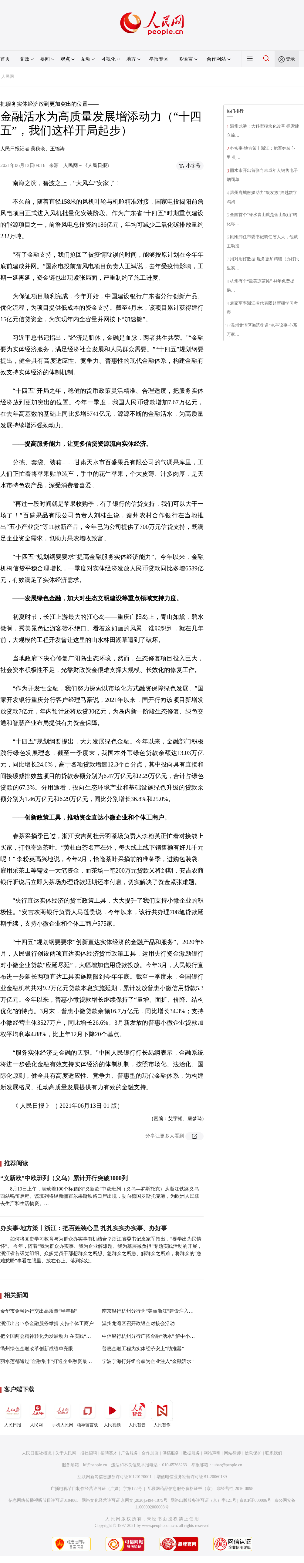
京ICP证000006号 (255, 1500)
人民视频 (112, 1413)
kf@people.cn (95, 1465)
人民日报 (12, 1413)
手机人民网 (62, 1413)
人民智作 (162, 1413)
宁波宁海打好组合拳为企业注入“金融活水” (148, 1361)
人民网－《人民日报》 (87, 165)
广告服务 (129, 1453)
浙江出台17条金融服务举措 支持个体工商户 (47, 1323)
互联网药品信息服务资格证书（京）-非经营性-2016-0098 (200, 1488)
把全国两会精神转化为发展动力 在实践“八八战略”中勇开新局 (66, 1336)
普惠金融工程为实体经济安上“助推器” (143, 1348)
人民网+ (37, 1413)
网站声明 (212, 1453)
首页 (5, 59)
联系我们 (273, 1453)
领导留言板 (87, 1413)
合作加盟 (150, 1453)
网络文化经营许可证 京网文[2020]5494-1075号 (125, 1500)
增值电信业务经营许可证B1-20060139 (192, 1476)
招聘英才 (108, 1453)
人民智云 (137, 1413)
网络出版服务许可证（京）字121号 (203, 1500)
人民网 (7, 76)
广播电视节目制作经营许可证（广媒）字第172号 (96, 1488)
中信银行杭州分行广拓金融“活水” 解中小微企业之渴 (158, 1336)
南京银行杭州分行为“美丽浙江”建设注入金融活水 (155, 1311)
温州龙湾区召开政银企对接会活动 (138, 1323)
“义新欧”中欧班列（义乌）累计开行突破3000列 (64, 1178)
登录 (290, 59)
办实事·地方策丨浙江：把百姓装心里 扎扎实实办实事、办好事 (83, 1228)
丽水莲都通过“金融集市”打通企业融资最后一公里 (53, 1361)
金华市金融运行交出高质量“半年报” (38, 1311)
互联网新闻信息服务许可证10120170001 (114, 1476)
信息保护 (253, 1453)
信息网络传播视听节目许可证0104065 (43, 1500)
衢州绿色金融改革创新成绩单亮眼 (36, 1348)
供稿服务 (170, 1453)
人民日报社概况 (37, 1453)
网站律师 (232, 1453)
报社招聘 (88, 1453)
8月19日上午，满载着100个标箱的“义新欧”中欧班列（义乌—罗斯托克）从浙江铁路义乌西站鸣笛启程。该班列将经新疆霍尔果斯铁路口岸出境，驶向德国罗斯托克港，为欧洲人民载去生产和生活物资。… (99, 1196)
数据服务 (191, 1453)
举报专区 (158, 59)
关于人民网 (65, 1453)
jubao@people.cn (227, 1465)
